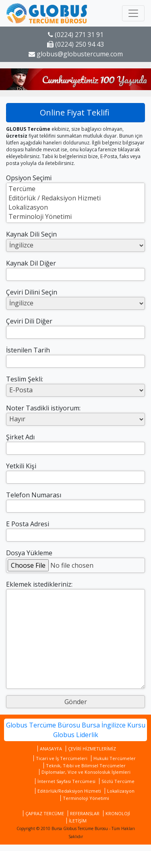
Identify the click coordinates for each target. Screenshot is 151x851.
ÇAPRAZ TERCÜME (44, 813)
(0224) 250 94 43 (75, 44)
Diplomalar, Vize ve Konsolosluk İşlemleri (85, 772)
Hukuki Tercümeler (114, 758)
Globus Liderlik (75, 734)
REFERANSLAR (84, 813)
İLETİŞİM (78, 821)
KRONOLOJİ (117, 813)
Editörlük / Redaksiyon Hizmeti (75, 198)
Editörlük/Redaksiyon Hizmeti (69, 791)
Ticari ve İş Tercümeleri (61, 758)
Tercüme (75, 189)
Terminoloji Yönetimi (75, 216)
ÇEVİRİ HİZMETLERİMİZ (92, 749)
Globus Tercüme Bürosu (43, 725)
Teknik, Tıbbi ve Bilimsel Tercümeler (86, 765)
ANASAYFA (51, 749)
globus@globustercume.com (76, 53)
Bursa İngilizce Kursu (113, 725)
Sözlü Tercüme (117, 781)
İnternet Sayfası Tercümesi (66, 781)
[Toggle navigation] (133, 13)
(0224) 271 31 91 (75, 34)
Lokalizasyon (75, 207)
